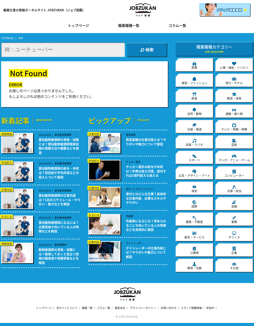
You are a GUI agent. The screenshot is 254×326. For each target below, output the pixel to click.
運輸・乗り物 (234, 111)
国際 (194, 204)
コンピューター (234, 173)
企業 (234, 250)
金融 (234, 204)
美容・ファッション (194, 80)
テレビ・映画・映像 (234, 127)
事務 (234, 219)
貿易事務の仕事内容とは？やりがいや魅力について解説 (146, 142)
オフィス (234, 235)
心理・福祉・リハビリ (234, 65)
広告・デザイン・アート (194, 173)
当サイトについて (67, 308)
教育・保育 (234, 96)
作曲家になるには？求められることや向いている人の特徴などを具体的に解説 (146, 225)
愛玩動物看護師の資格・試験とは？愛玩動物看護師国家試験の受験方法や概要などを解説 (59, 146)
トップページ (78, 26)
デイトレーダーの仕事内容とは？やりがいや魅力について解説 (146, 252)
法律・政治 (234, 188)
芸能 (234, 142)
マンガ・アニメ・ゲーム (234, 158)
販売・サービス (194, 235)
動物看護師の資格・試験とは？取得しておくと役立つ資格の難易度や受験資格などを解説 (59, 256)
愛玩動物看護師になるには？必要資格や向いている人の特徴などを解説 (59, 226)
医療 (194, 65)
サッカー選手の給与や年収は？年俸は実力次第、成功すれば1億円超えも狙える (146, 171)
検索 (147, 50)
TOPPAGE (7, 38)
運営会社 (120, 308)
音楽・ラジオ (194, 142)
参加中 (210, 308)
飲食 (194, 96)
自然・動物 (194, 111)
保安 (194, 188)
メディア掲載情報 (191, 308)
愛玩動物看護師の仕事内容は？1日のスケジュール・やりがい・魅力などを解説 (59, 199)
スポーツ (194, 158)
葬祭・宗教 (194, 266)
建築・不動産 (194, 219)
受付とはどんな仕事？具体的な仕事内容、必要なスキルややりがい (146, 198)
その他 (234, 266)
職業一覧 (87, 308)
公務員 (194, 250)
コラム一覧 (177, 26)
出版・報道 (194, 127)
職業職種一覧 (128, 26)
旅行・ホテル (234, 80)
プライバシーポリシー (143, 308)
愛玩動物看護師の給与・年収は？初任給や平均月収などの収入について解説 (59, 172)
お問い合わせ (168, 308)
